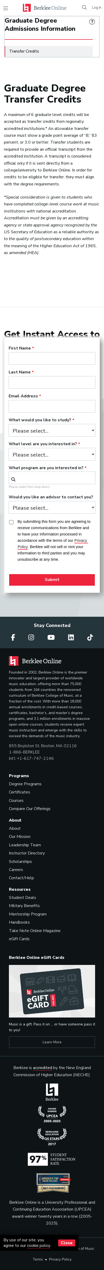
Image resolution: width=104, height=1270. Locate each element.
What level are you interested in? (43, 444)
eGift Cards (19, 939)
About (15, 828)
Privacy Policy (60, 1259)
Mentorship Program (28, 914)
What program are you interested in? (46, 468)
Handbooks (19, 922)
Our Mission (19, 836)
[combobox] (52, 478)
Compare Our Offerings (30, 809)
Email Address (23, 396)
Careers (16, 870)
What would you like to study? (40, 420)
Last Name (20, 372)
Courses (16, 800)
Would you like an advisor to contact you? (51, 497)
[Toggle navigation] (6, 8)
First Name (20, 348)
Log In (96, 7)
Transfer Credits (51, 50)
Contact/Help (21, 878)
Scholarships (20, 861)
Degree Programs (25, 784)
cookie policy (38, 1245)
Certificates (19, 792)
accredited (42, 1068)
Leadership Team (25, 845)
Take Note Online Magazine (35, 931)
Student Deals (22, 897)
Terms (38, 1259)
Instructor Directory (27, 853)
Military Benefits (24, 906)
